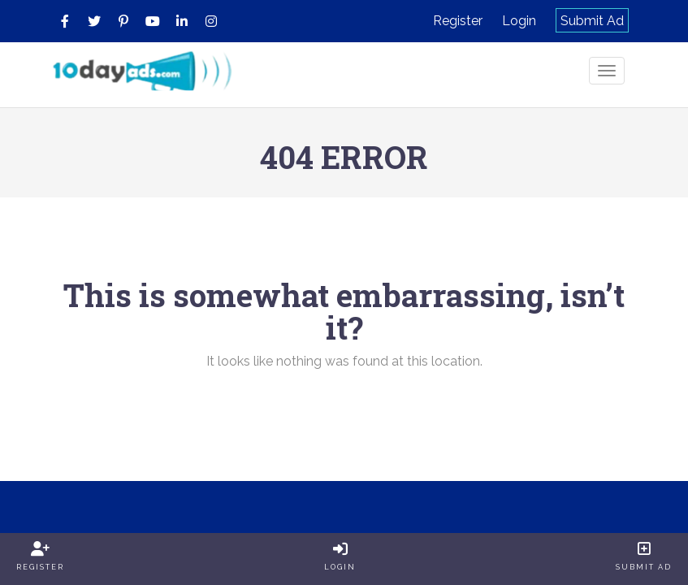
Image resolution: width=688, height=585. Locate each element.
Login (519, 20)
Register (457, 20)
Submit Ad (592, 20)
